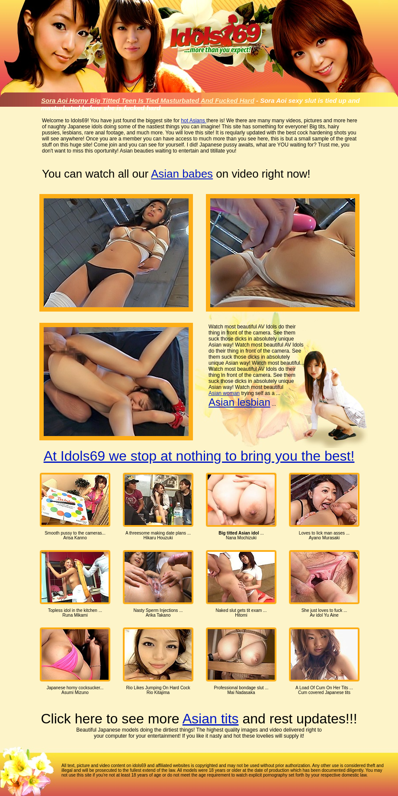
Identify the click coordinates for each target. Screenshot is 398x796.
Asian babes (182, 173)
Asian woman (224, 393)
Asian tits (211, 718)
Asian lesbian (239, 402)
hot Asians (193, 121)
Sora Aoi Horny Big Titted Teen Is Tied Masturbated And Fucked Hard (147, 100)
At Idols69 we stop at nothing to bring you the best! (199, 456)
